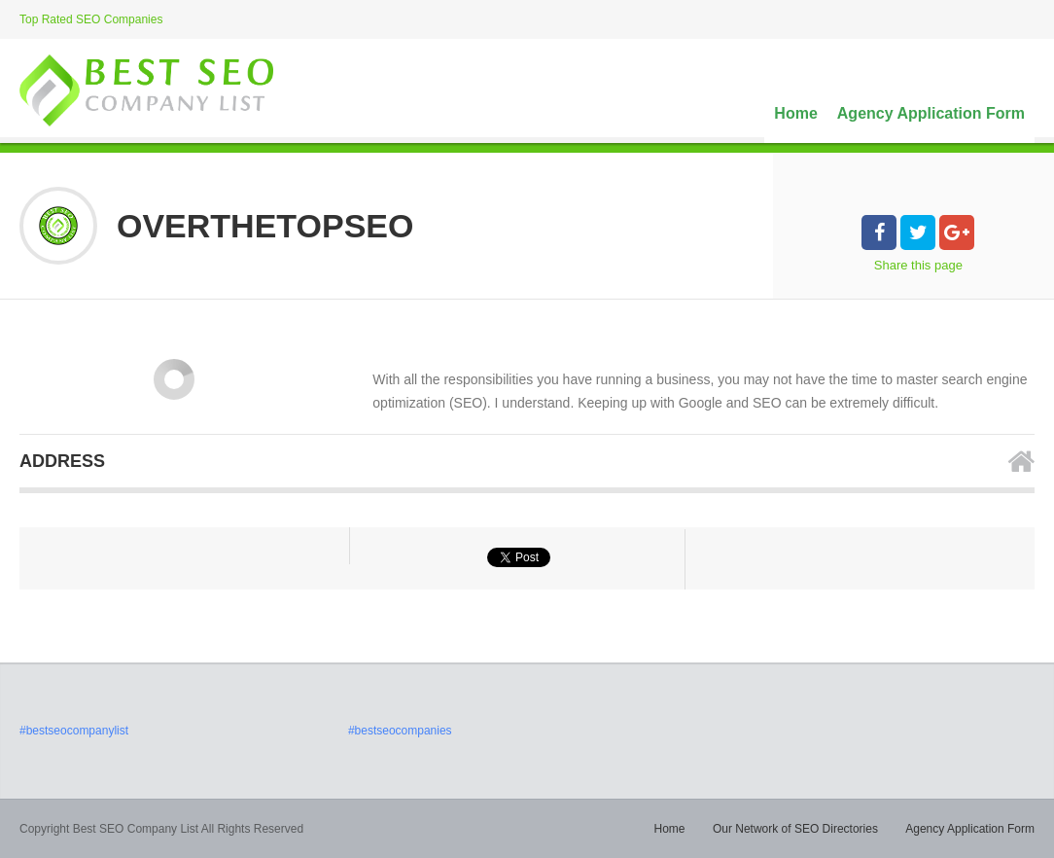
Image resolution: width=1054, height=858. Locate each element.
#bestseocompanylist (73, 730)
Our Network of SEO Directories (795, 829)
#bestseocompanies (400, 730)
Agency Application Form (931, 113)
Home (795, 113)
